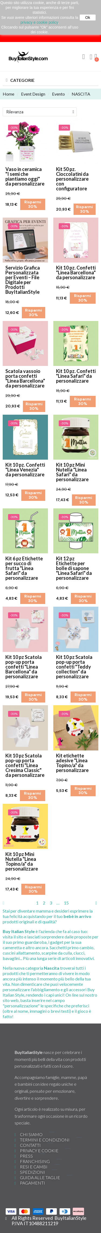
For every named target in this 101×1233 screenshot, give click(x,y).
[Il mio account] (91, 57)
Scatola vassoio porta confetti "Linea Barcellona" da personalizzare (25, 378)
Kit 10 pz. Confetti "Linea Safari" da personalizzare (76, 376)
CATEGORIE (22, 80)
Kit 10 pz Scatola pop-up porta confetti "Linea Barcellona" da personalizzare (23, 666)
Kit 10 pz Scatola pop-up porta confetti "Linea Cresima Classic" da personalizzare (24, 765)
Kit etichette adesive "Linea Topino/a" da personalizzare (72, 763)
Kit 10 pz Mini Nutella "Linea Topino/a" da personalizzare (21, 861)
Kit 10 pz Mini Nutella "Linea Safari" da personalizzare (72, 472)
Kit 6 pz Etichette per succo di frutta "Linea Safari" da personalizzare (24, 568)
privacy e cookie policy (39, 22)
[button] (83, 56)
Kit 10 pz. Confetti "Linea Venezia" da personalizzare (25, 469)
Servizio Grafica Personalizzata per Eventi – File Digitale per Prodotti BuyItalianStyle (22, 280)
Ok (87, 17)
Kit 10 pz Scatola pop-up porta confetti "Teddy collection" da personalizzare (74, 666)
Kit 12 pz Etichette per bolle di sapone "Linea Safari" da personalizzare (74, 568)
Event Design (33, 93)
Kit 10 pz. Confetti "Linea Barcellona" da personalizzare (76, 272)
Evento (58, 93)
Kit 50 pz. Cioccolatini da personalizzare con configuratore (72, 178)
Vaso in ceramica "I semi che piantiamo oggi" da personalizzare (24, 176)
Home (8, 93)
